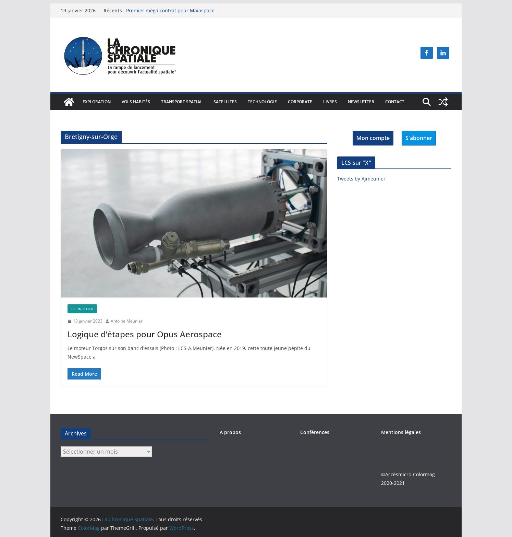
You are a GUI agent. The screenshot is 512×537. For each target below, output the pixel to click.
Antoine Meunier (127, 321)
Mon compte (373, 138)
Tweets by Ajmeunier (361, 178)
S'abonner (418, 138)
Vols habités (136, 102)
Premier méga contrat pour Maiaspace (170, 10)
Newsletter (361, 102)
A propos (230, 432)
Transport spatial (182, 102)
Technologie (262, 102)
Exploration (97, 102)
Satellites (225, 102)
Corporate (300, 102)
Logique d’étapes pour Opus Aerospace (145, 334)
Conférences (314, 432)
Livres (330, 102)
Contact (394, 102)
